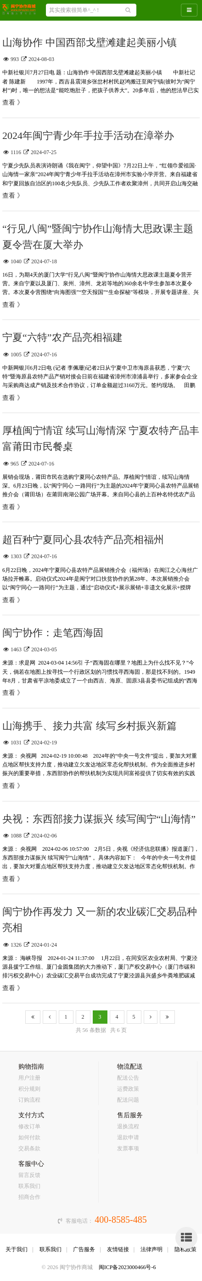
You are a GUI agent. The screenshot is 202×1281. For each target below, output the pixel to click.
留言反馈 (29, 1175)
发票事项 (128, 1148)
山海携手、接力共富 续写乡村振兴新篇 (89, 726)
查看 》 (12, 102)
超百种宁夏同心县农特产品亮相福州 (83, 539)
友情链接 (118, 1249)
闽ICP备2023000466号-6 (127, 1267)
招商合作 (29, 1197)
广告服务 (84, 1249)
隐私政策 (185, 1249)
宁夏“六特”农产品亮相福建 (62, 337)
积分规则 (29, 1089)
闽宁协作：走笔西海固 (52, 632)
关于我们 (17, 1249)
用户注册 (29, 1078)
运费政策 (128, 1089)
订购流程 (29, 1100)
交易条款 (29, 1148)
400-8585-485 (120, 1219)
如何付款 (29, 1137)
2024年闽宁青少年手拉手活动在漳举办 (88, 135)
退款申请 (128, 1137)
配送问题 (128, 1100)
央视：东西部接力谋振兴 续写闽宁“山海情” (99, 819)
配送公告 (128, 1078)
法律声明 (151, 1249)
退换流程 (128, 1126)
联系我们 (29, 1186)
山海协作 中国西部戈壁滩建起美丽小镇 (89, 42)
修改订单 (29, 1126)
